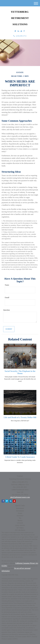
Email (7, 297)
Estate (20, 513)
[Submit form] (8, 329)
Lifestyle (20, 523)
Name (7, 285)
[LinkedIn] (18, 31)
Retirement (20, 508)
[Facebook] (24, 31)
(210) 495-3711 (19, 36)
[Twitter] (15, 31)
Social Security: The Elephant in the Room (20, 372)
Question (6, 310)
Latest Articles (20, 525)
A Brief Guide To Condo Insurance (20, 457)
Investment (20, 511)
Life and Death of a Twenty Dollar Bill (20, 417)
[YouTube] (21, 31)
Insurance (20, 515)
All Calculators (20, 530)
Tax (20, 518)
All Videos (20, 528)
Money (20, 520)
